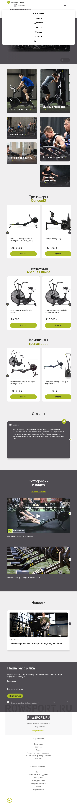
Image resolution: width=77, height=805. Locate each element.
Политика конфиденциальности (38, 756)
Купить (23, 254)
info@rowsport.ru (38, 731)
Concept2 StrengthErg (53, 239)
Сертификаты (38, 790)
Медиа (39, 27)
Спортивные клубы (38, 784)
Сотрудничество (38, 781)
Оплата (38, 750)
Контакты (38, 41)
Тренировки (38, 778)
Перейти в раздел (38, 491)
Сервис (38, 32)
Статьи (38, 37)
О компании (38, 13)
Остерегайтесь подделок (38, 775)
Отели (38, 787)
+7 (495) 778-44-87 (17, 2)
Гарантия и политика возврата (38, 753)
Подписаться (15, 696)
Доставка (38, 23)
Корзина (21, 5)
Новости (38, 18)
